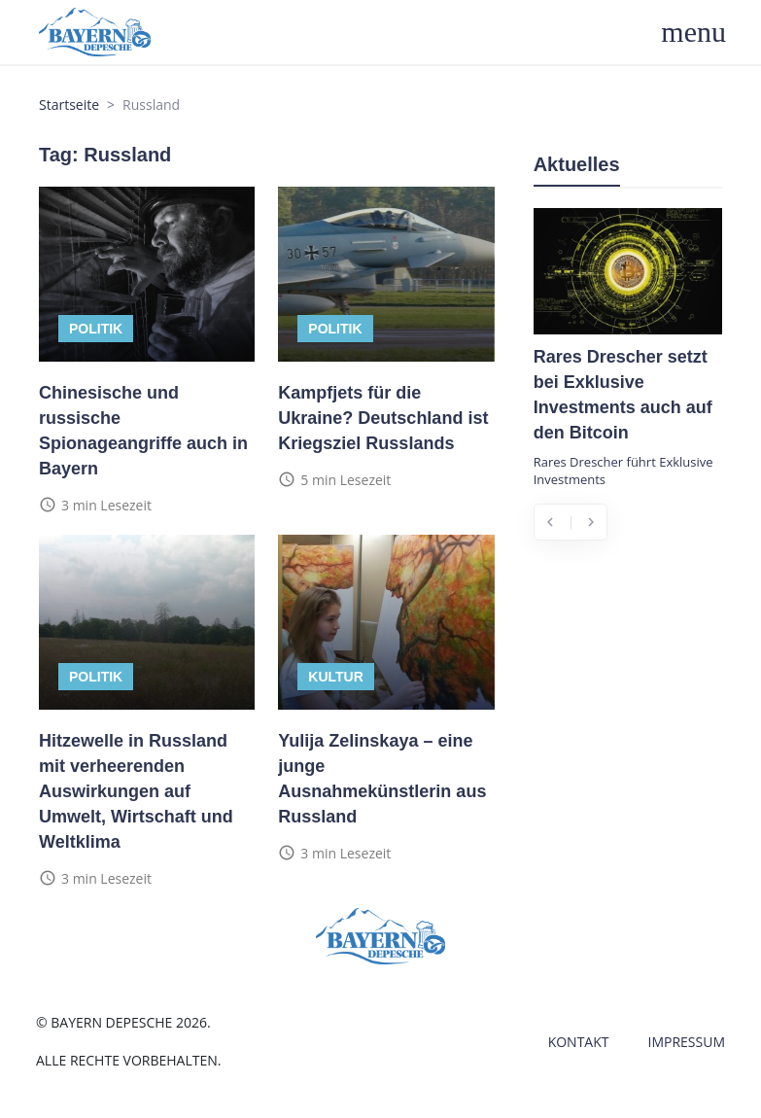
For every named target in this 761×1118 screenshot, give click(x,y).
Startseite (69, 104)
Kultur (335, 676)
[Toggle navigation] (704, 32)
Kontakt (578, 1041)
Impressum (687, 1041)
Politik (95, 328)
